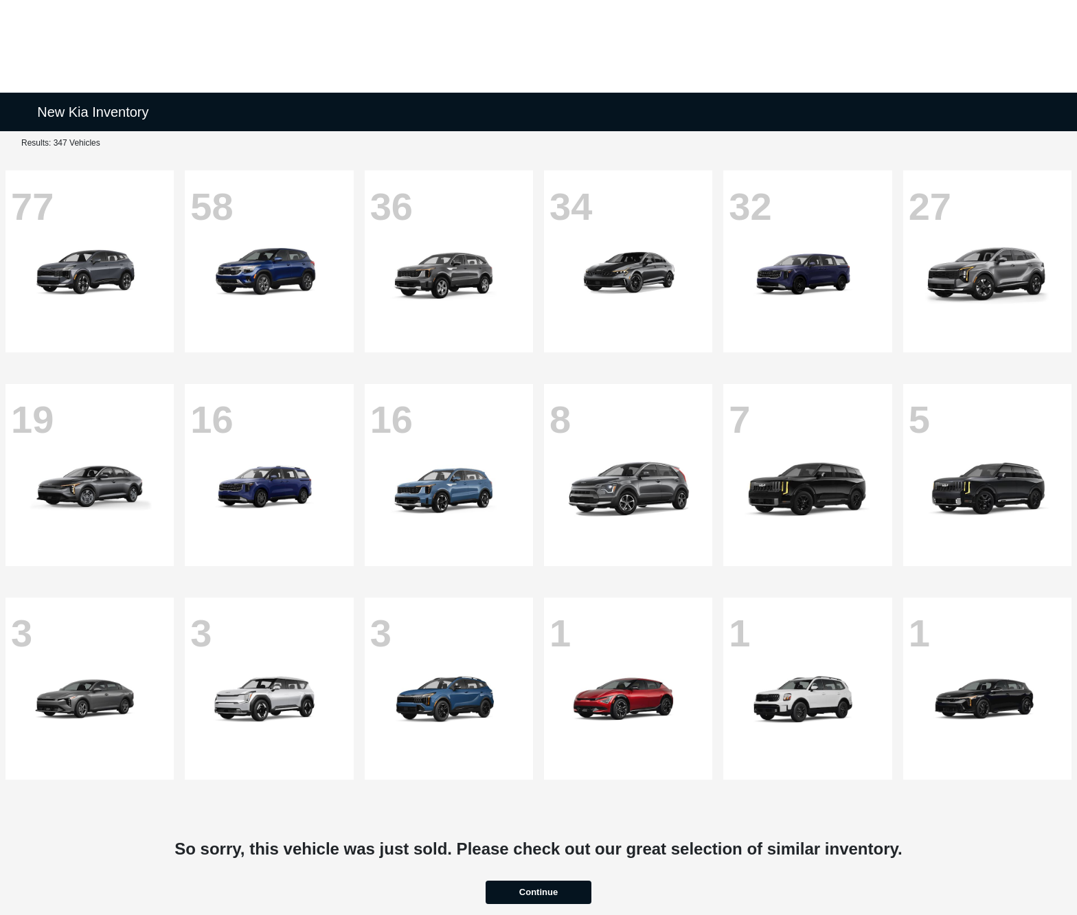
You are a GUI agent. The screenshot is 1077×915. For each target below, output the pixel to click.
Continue (538, 892)
